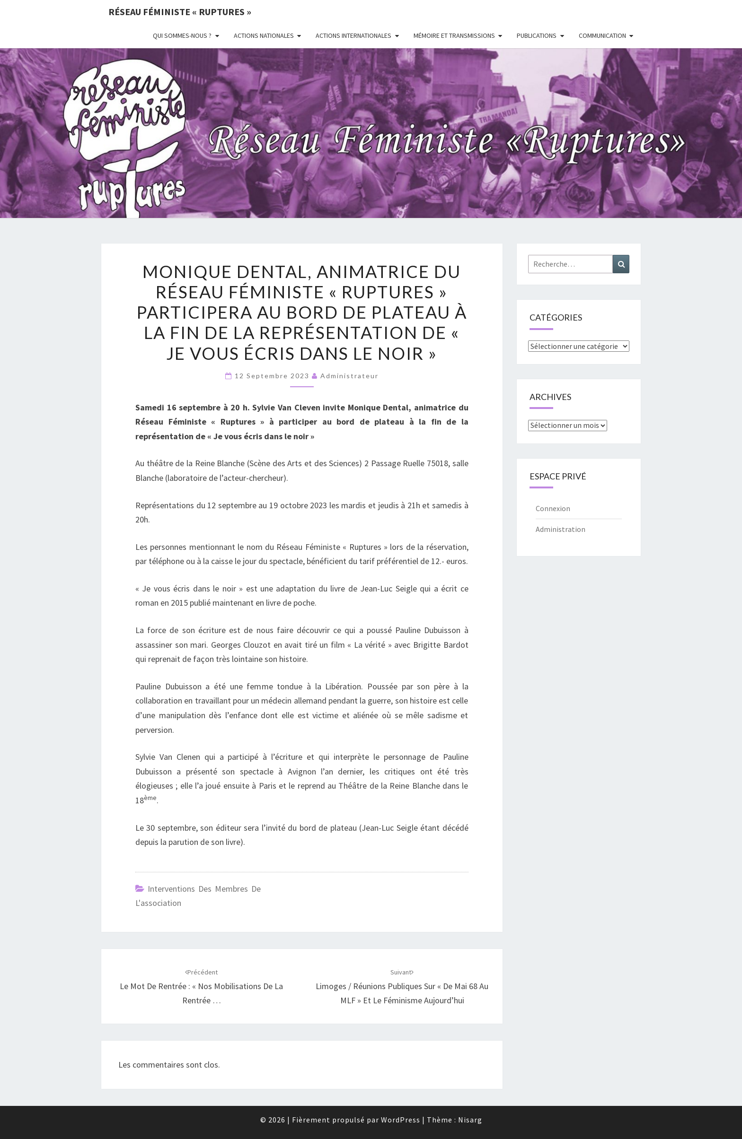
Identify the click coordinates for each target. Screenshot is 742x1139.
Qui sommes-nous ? (182, 35)
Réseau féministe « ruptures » (179, 11)
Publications (536, 35)
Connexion (553, 508)
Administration (560, 529)
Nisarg (470, 1119)
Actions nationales (264, 35)
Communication (602, 35)
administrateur (349, 376)
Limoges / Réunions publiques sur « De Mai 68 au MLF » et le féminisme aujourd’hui (402, 987)
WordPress (400, 1119)
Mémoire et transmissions (454, 35)
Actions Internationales (353, 35)
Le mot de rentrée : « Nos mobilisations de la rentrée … (201, 987)
